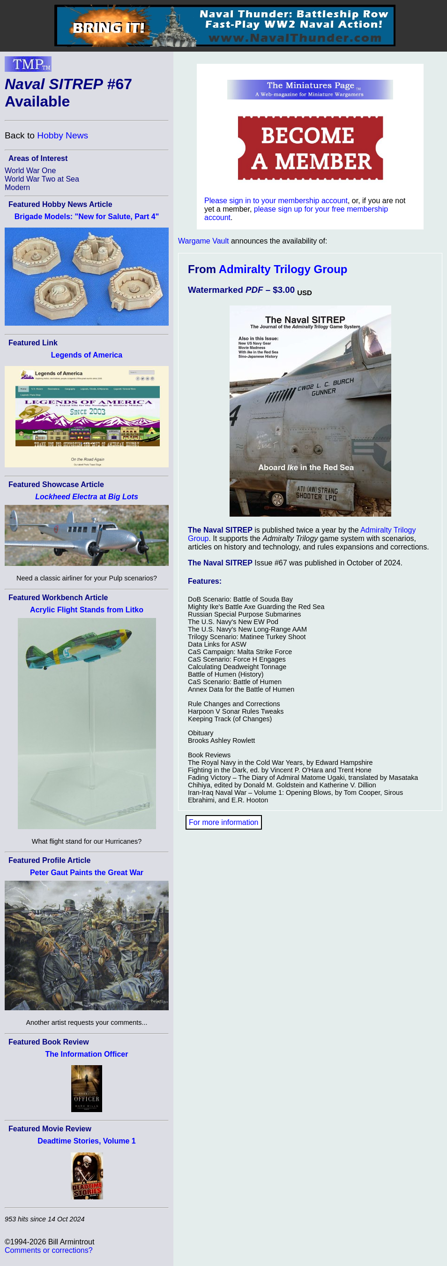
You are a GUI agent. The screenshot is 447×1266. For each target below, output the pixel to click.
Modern (17, 187)
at (86, 497)
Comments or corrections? (49, 1250)
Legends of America (86, 355)
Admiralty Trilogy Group (283, 269)
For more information (224, 822)
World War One (30, 171)
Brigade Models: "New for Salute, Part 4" (87, 217)
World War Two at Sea (42, 179)
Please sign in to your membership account (276, 201)
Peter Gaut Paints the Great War (86, 873)
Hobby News (62, 135)
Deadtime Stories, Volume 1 (86, 1141)
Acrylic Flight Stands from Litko (86, 610)
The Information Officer (86, 1054)
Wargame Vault (203, 241)
